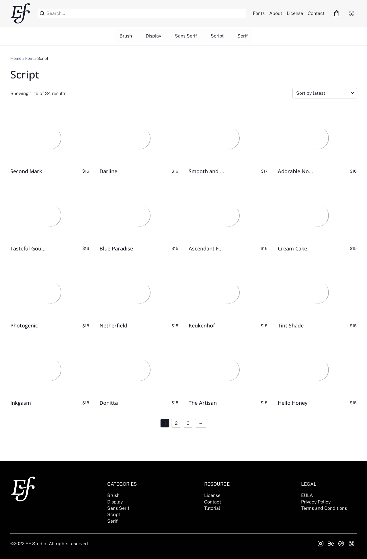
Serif (242, 36)
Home (16, 58)
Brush (126, 36)
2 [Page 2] (176, 423)
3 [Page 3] (188, 423)
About (275, 13)
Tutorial (212, 508)
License (295, 13)
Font (29, 58)
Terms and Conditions (324, 508)
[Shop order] (325, 93)
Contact (316, 13)
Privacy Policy (316, 502)
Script (217, 36)
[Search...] (145, 13)
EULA (307, 495)
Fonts (259, 13)
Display (153, 36)
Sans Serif (186, 36)
